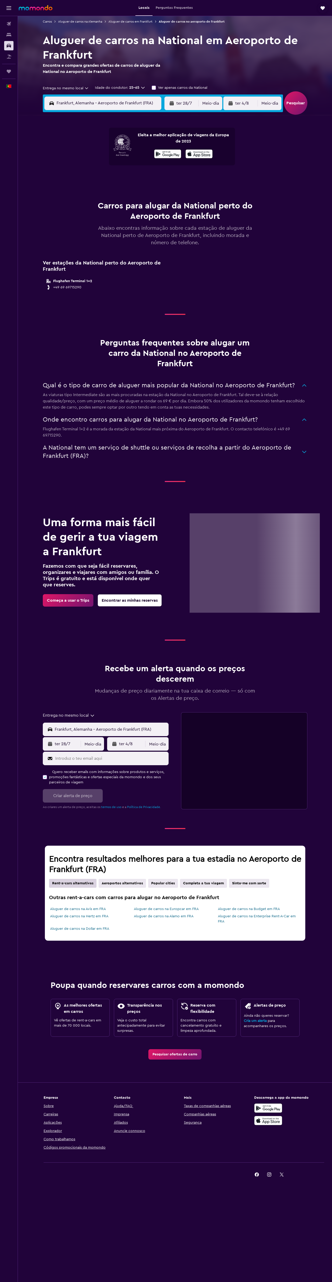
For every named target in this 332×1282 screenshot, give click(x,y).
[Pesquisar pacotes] (9, 56)
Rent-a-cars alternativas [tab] (72, 883)
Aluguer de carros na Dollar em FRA (79, 929)
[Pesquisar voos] (9, 24)
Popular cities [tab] (163, 883)
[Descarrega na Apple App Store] (268, 1120)
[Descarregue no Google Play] (268, 1108)
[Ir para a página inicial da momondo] (35, 7)
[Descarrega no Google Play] (167, 154)
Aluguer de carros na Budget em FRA (249, 909)
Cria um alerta (255, 1021)
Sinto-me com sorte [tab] (249, 883)
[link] (68, 600)
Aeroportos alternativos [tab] (122, 883)
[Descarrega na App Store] (199, 154)
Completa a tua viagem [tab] (203, 883)
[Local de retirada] (111, 729)
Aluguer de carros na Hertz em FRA (79, 916)
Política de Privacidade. (144, 807)
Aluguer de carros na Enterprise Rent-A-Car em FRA (257, 918)
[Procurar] (9, 35)
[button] (9, 8)
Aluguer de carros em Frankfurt (130, 21)
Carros (47, 21)
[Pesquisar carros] (9, 45)
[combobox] (66, 88)
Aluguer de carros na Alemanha (80, 21)
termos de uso (111, 807)
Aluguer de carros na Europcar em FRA (166, 909)
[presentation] (199, 154)
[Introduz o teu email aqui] (111, 758)
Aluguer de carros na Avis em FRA (78, 909)
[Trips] (9, 71)
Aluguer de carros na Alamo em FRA (163, 916)
